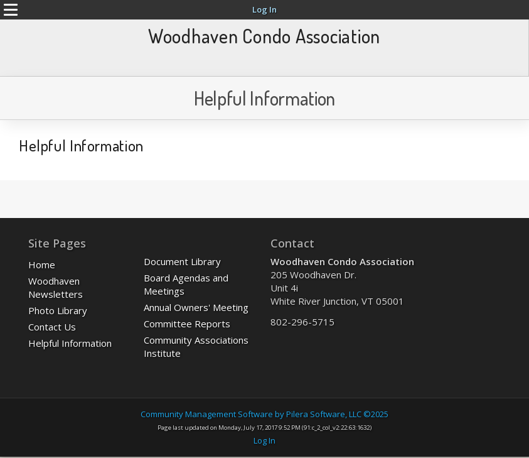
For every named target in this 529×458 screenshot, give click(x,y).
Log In (264, 9)
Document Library (182, 261)
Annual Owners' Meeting (196, 307)
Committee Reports (187, 323)
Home (41, 264)
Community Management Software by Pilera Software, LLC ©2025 (264, 414)
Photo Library (57, 310)
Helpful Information (70, 343)
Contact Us (52, 326)
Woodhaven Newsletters (55, 287)
